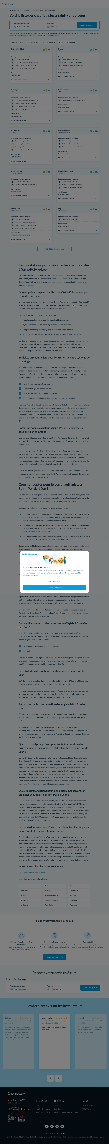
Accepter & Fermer (54, 588)
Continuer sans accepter (30, 554)
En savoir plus (54, 581)
